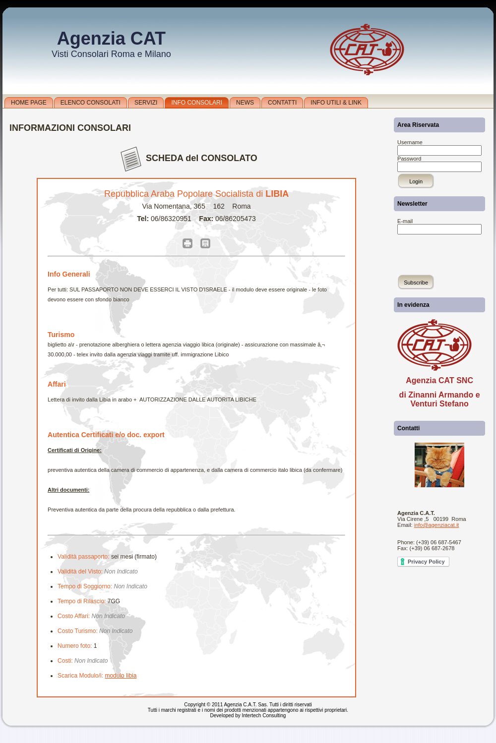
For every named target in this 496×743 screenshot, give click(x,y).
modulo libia (120, 675)
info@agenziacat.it (436, 525)
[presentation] (440, 245)
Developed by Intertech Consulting (248, 715)
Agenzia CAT (111, 38)
